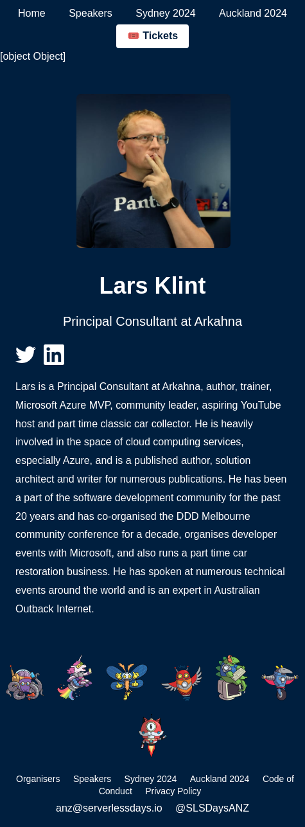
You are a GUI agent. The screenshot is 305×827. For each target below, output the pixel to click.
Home (32, 13)
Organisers (38, 779)
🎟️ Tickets (152, 35)
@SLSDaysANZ (212, 808)
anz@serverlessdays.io (109, 808)
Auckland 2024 (253, 13)
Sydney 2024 (165, 13)
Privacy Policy (173, 791)
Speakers (90, 13)
